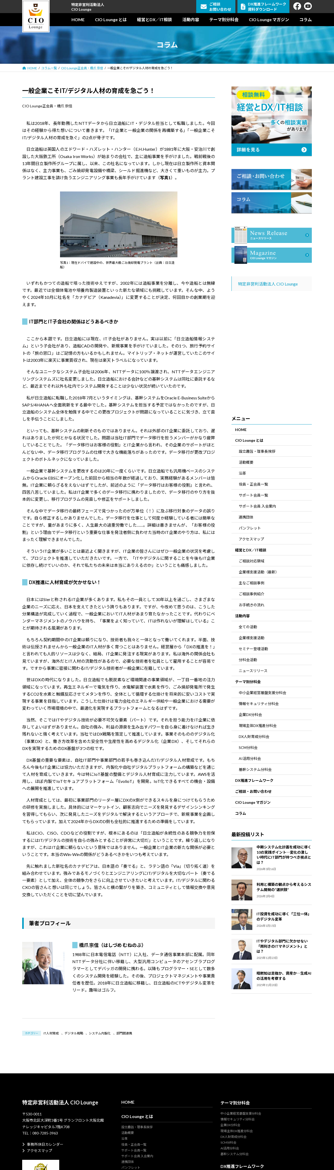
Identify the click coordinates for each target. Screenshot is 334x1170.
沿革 (242, 473)
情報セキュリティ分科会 (259, 703)
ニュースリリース (253, 670)
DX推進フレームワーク (254, 780)
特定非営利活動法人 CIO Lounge (268, 283)
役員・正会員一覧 (253, 484)
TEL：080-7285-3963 (40, 1133)
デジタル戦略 (73, 1033)
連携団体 (246, 517)
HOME (241, 429)
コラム (240, 813)
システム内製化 (100, 1033)
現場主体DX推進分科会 (258, 725)
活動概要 (246, 462)
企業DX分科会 (250, 714)
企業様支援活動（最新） (259, 572)
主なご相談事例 (251, 583)
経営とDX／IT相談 (250, 550)
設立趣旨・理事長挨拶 (257, 451)
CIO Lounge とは (249, 440)
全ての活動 (248, 627)
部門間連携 (124, 1033)
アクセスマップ (251, 539)
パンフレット (250, 528)
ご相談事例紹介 (251, 594)
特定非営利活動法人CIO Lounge (87, 6)
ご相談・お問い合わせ (253, 791)
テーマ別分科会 (248, 681)
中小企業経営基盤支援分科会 (262, 692)
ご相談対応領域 (251, 561)
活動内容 (242, 616)
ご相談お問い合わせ (216, 6)
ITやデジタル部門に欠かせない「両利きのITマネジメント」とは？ (282, 946)
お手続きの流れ (251, 605)
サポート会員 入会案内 (257, 506)
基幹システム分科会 (255, 769)
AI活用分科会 (250, 758)
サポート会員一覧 (253, 495)
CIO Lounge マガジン (253, 802)
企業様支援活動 (251, 638)
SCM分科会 (248, 747)
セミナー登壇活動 (253, 649)
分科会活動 (248, 659)
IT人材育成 (51, 1033)
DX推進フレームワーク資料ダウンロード (263, 6)
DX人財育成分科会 (254, 736)
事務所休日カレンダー (42, 1144)
